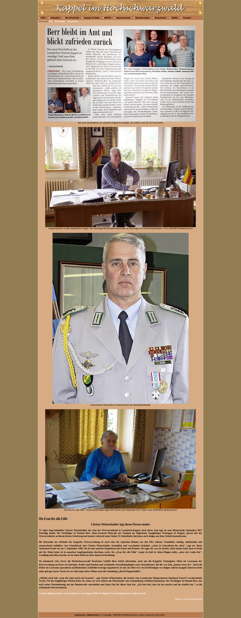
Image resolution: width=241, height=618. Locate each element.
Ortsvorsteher (72, 21)
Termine (187, 18)
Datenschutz (93, 615)
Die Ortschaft (72, 18)
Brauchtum (160, 18)
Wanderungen (142, 18)
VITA (43, 18)
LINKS (174, 18)
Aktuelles (55, 18)
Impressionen (123, 18)
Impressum (80, 615)
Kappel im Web (91, 18)
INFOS (107, 18)
